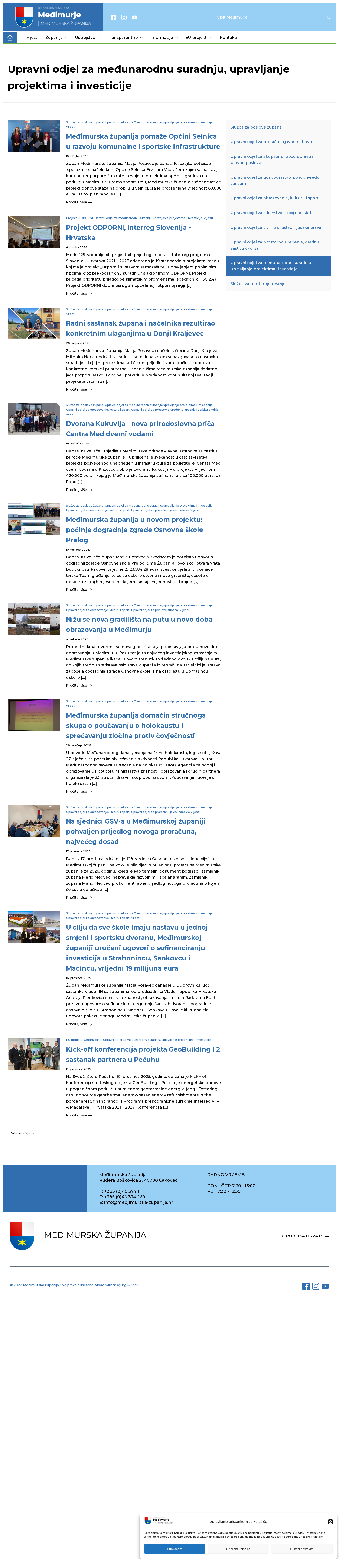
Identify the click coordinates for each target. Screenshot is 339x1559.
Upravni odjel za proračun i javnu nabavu (160, 510)
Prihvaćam (174, 1549)
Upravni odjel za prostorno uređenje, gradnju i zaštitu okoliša (175, 409)
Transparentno (125, 37)
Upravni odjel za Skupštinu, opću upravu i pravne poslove (272, 159)
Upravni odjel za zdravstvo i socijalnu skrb (272, 212)
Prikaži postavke (301, 1549)
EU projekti (199, 37)
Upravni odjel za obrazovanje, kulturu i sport (98, 409)
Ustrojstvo (87, 37)
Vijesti (32, 37)
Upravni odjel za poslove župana (154, 610)
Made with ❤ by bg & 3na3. (117, 1285)
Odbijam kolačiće (238, 1549)
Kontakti (228, 37)
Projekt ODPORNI (79, 218)
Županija (56, 37)
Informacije (164, 37)
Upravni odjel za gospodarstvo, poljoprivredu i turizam (276, 180)
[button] (330, 1522)
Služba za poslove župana (84, 122)
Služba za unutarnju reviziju (258, 283)
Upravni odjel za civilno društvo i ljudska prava (276, 227)
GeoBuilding (92, 1039)
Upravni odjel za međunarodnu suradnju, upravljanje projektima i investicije (159, 122)
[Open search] (328, 17)
